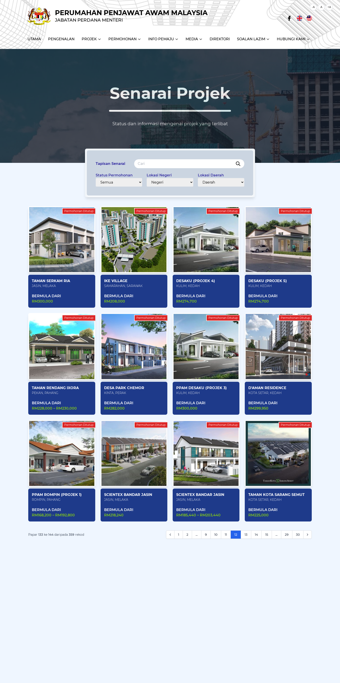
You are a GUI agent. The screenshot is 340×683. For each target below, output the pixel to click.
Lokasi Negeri (159, 175)
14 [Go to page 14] (256, 535)
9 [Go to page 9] (206, 535)
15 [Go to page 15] (266, 535)
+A (329, 7)
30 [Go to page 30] (298, 535)
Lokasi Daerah (211, 175)
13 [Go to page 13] (246, 535)
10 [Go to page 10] (215, 535)
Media (194, 39)
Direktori (220, 39)
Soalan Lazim (253, 39)
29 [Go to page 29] (287, 535)
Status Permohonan (114, 175)
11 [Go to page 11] (226, 535)
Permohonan (124, 39)
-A (313, 7)
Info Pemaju (163, 39)
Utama (34, 39)
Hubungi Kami (293, 39)
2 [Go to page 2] (187, 535)
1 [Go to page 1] (178, 535)
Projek (91, 39)
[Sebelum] (170, 534)
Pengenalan (61, 39)
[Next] (307, 534)
